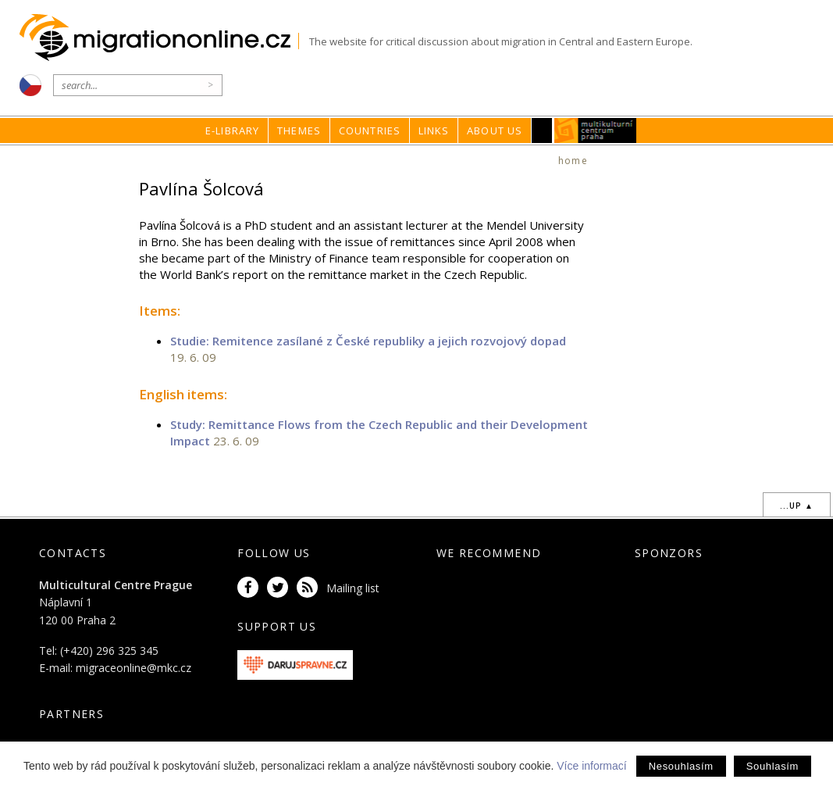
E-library (232, 130)
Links (434, 130)
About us (495, 130)
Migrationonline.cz (159, 38)
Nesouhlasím (681, 766)
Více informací (591, 766)
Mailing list (352, 588)
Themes (299, 130)
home (573, 160)
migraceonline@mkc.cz (133, 667)
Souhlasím (772, 766)
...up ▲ (796, 505)
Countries (370, 130)
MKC (595, 130)
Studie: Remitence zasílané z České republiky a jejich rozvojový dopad (368, 341)
